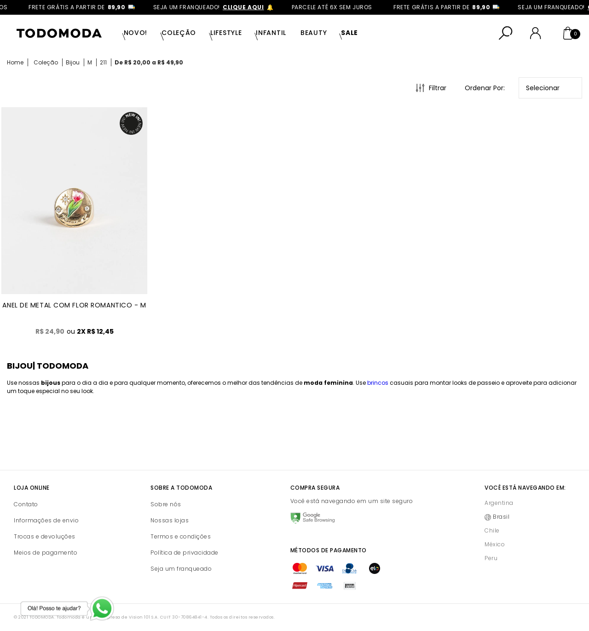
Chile (492, 530)
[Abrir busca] (506, 33)
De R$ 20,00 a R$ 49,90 (149, 62)
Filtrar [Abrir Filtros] (437, 88)
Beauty (313, 33)
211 (103, 62)
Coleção (179, 33)
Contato (26, 504)
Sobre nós (165, 504)
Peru (491, 558)
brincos (377, 383)
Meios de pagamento (45, 552)
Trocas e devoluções (44, 536)
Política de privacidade (184, 552)
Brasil (501, 517)
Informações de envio (46, 520)
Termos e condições (180, 536)
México (495, 544)
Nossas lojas (169, 520)
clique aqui (250, 7)
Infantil (271, 33)
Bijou (73, 62)
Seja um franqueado (181, 569)
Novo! (136, 33)
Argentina (499, 503)
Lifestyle (226, 33)
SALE (349, 33)
